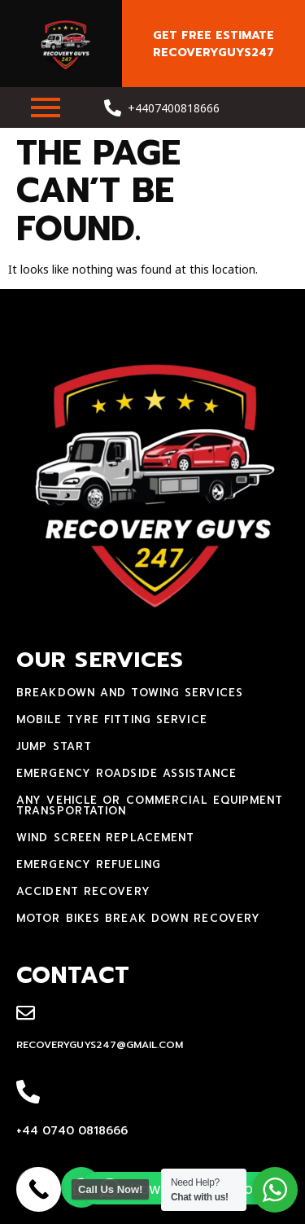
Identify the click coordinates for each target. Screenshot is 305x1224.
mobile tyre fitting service (111, 719)
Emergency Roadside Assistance (126, 773)
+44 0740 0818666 (72, 1130)
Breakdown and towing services (129, 692)
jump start (54, 746)
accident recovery (83, 891)
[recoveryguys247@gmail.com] (25, 1013)
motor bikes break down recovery (138, 918)
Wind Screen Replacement (105, 837)
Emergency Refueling (88, 864)
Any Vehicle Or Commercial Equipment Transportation (150, 805)
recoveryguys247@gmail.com (99, 1045)
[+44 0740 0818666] (28, 1093)
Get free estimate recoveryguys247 (213, 44)
